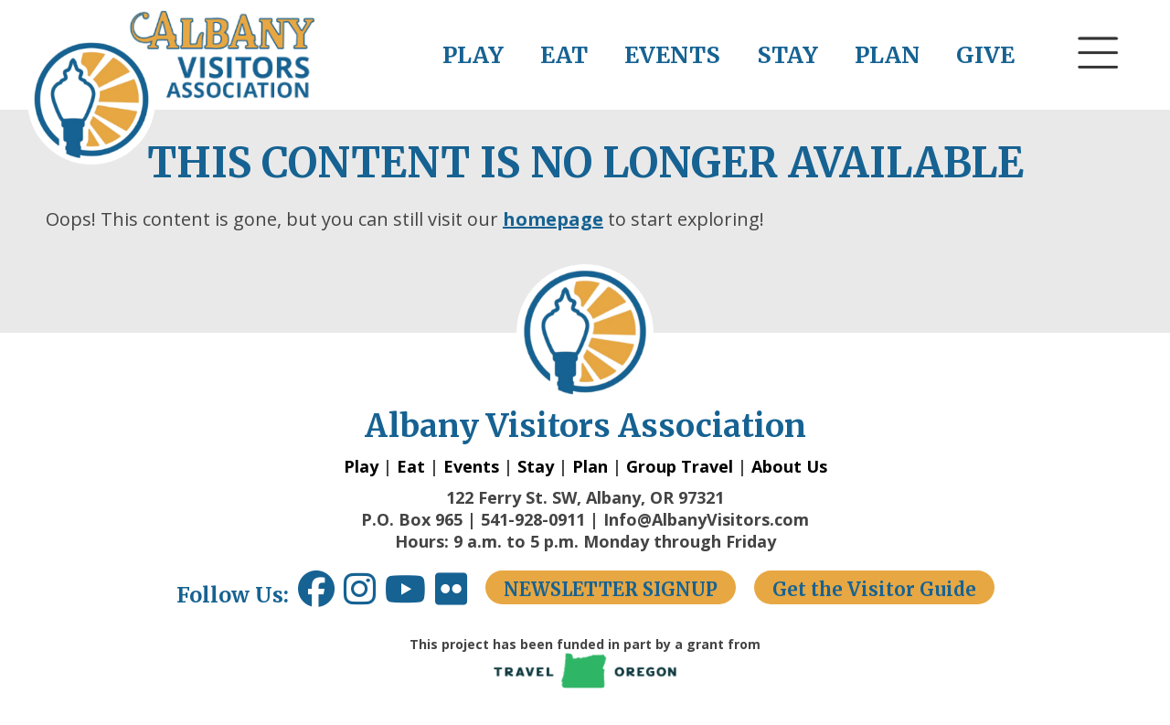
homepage (553, 219)
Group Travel (679, 466)
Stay (535, 466)
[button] (1099, 87)
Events (471, 466)
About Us (789, 466)
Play (361, 466)
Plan (590, 466)
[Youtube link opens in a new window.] (410, 595)
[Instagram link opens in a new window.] (364, 595)
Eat (411, 466)
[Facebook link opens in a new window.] (316, 595)
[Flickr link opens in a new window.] (460, 595)
